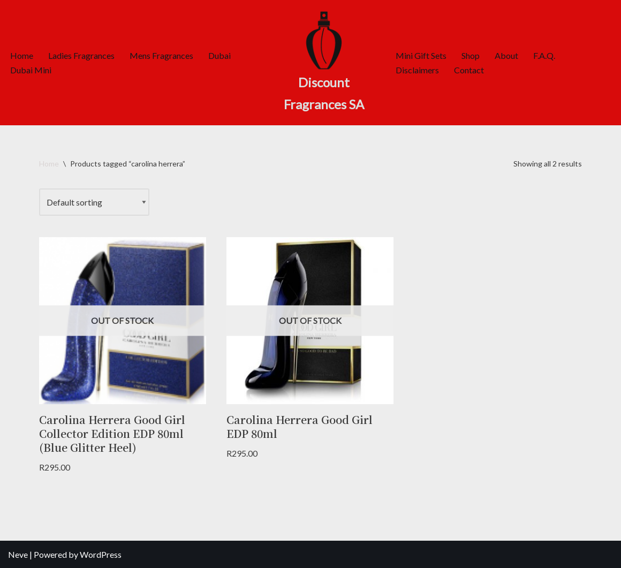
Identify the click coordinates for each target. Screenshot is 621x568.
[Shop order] (94, 202)
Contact (469, 70)
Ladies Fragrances (81, 55)
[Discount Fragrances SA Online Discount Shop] (323, 63)
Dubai (219, 55)
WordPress (101, 554)
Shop (470, 55)
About (506, 55)
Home (21, 55)
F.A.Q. (544, 55)
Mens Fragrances (161, 55)
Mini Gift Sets (421, 55)
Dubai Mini (30, 70)
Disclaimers (417, 70)
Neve (18, 554)
